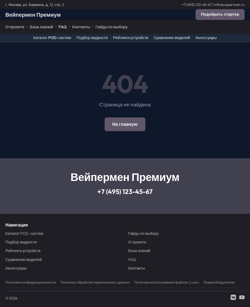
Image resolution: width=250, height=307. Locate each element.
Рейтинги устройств (130, 37)
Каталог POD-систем (52, 37)
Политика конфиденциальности (30, 282)
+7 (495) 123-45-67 (197, 4)
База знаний (41, 26)
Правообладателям (219, 282)
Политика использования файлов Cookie (166, 282)
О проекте (14, 26)
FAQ (63, 26)
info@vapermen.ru (229, 4)
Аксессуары (206, 37)
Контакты (81, 26)
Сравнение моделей (172, 37)
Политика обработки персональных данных (95, 282)
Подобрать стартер (220, 14)
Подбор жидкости (92, 37)
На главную (125, 124)
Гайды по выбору (111, 26)
